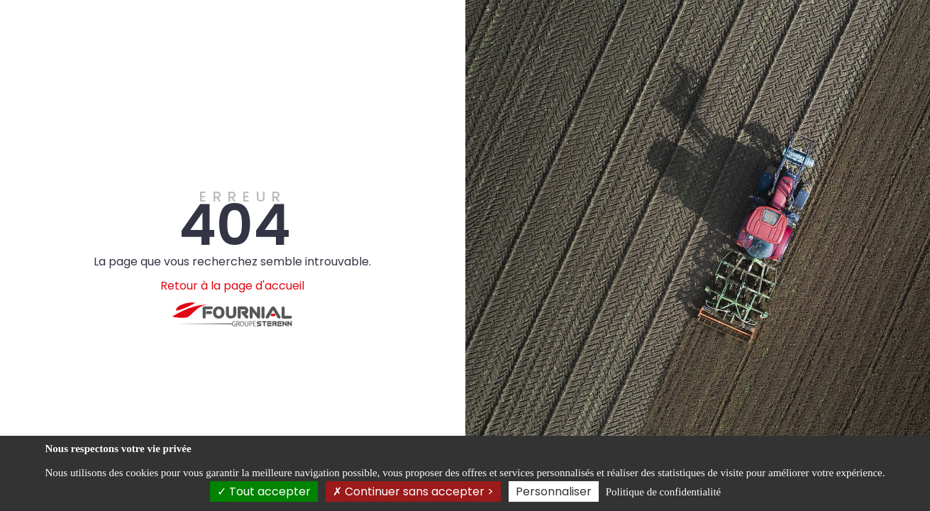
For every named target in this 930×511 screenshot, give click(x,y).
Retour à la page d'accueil (232, 286)
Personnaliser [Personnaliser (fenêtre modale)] (554, 491)
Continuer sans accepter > (413, 491)
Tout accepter (264, 491)
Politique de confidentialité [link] (663, 492)
